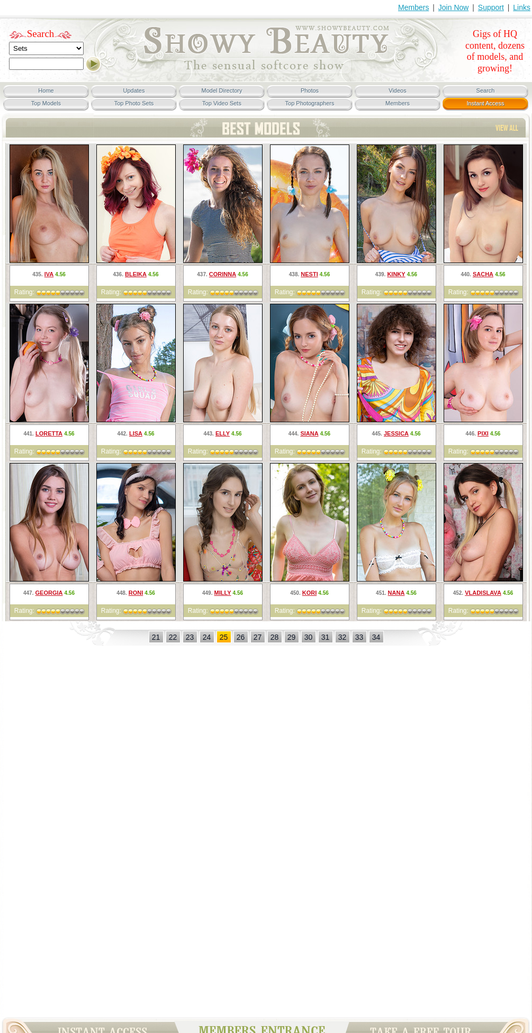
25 (224, 637)
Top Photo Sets (134, 103)
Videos (397, 90)
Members (413, 7)
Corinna (222, 274)
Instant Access (485, 103)
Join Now (453, 7)
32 (342, 637)
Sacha (483, 274)
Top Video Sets (221, 103)
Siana (309, 433)
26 (241, 637)
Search (41, 33)
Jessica (396, 433)
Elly (222, 433)
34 (376, 637)
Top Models (46, 103)
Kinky (396, 274)
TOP (506, 128)
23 (190, 637)
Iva (49, 274)
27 (258, 637)
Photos (310, 90)
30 (308, 637)
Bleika (136, 274)
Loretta (48, 433)
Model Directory (221, 90)
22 (173, 637)
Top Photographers (310, 103)
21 (156, 637)
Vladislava (483, 593)
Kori (309, 593)
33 (359, 637)
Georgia (49, 593)
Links (521, 7)
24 (207, 637)
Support (491, 7)
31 (325, 637)
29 (291, 637)
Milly (222, 593)
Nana (396, 593)
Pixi (483, 433)
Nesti (309, 274)
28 (274, 637)
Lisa (135, 433)
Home (45, 90)
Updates (134, 90)
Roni (136, 593)
